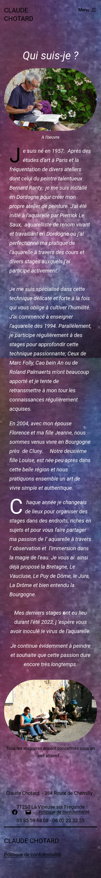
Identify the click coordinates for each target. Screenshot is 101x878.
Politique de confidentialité (32, 854)
